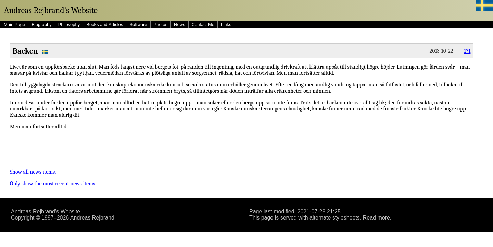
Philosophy (69, 24)
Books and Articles (104, 24)
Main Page (14, 24)
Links (226, 24)
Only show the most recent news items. (53, 183)
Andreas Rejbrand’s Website (51, 10)
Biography (41, 24)
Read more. (377, 218)
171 (467, 51)
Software (138, 24)
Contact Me (203, 24)
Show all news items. (33, 172)
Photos (160, 24)
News (179, 24)
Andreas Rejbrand (92, 218)
